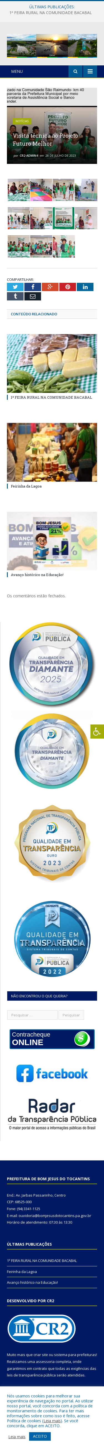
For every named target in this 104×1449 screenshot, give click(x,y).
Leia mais (52, 1420)
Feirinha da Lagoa (26, 486)
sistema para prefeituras (75, 1354)
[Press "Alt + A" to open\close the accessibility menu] (97, 732)
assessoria (45, 1361)
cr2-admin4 (29, 155)
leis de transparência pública (31, 1375)
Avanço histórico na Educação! (37, 574)
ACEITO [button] (40, 1436)
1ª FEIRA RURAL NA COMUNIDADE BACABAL (50, 12)
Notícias (22, 121)
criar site (41, 1354)
